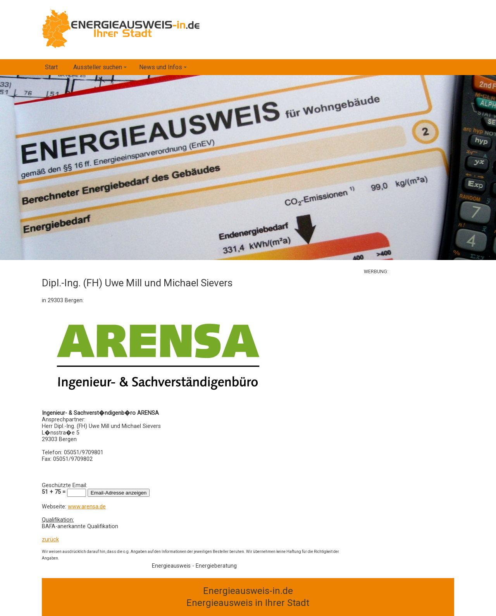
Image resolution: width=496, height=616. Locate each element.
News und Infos (164, 69)
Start (51, 67)
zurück (50, 539)
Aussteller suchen (101, 69)
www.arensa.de (87, 506)
